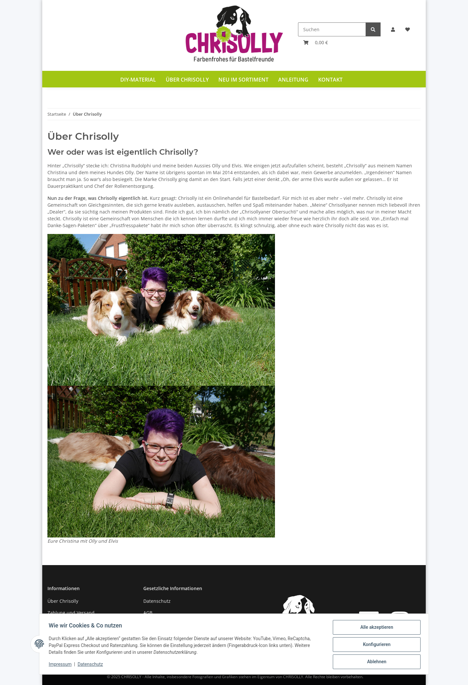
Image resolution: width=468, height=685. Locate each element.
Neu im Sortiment (243, 79)
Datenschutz (157, 601)
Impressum (61, 664)
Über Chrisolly (187, 79)
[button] (393, 29)
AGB (147, 613)
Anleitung (293, 79)
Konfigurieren (375, 645)
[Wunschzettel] (407, 29)
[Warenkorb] (315, 42)
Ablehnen (375, 662)
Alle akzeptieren (375, 628)
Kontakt (330, 79)
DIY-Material (138, 79)
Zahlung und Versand (71, 613)
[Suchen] (332, 29)
